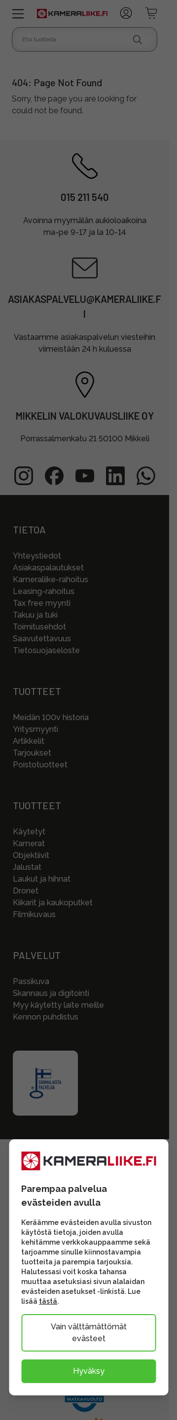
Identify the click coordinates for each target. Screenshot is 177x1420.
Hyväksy (89, 1371)
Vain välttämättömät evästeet (89, 1332)
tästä (48, 1301)
